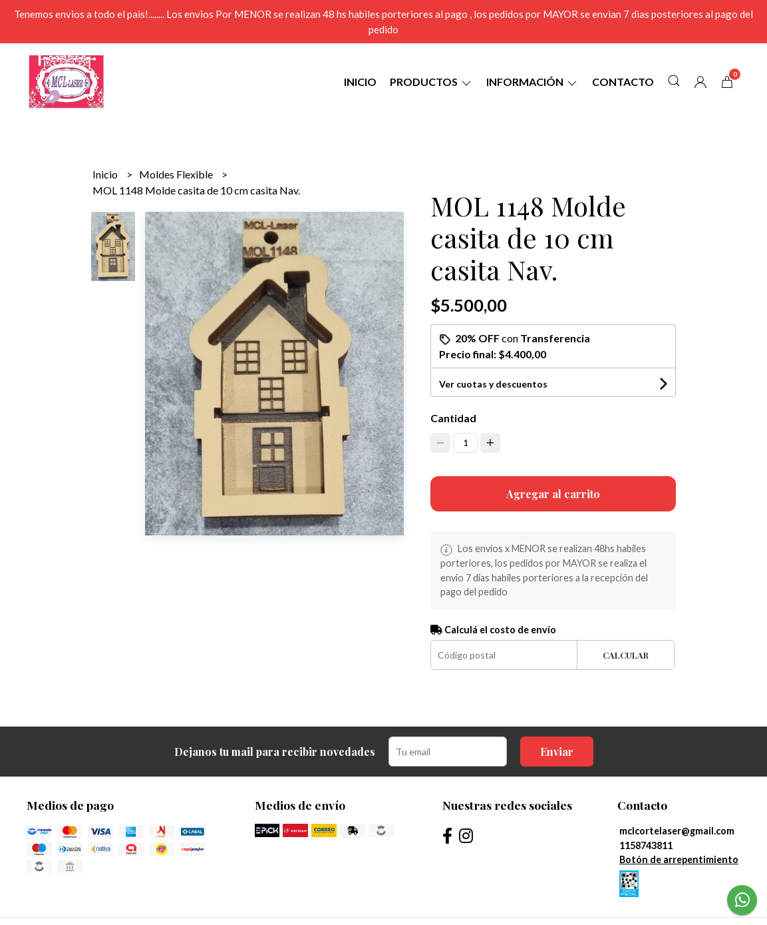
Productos (431, 81)
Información (532, 81)
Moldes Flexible (177, 174)
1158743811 (646, 845)
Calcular (626, 655)
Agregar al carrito (553, 494)
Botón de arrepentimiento (678, 859)
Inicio (360, 81)
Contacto (623, 81)
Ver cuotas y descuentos (493, 384)
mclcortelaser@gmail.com (676, 830)
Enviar (556, 752)
